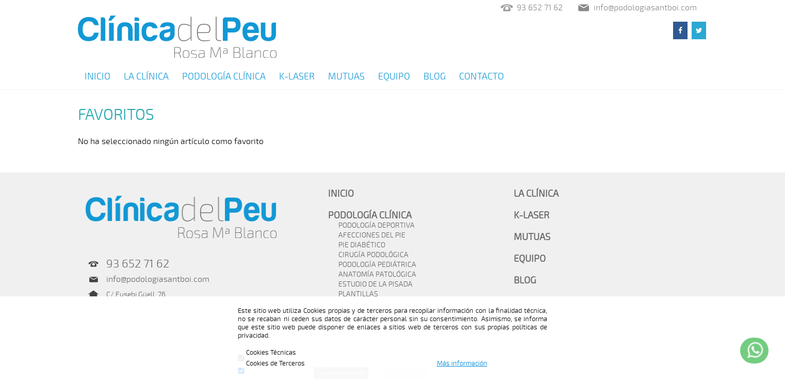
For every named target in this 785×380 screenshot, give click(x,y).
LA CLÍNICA (146, 76)
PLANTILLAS (358, 294)
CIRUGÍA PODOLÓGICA (373, 254)
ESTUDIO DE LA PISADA (375, 284)
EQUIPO (394, 76)
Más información (462, 363)
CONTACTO (481, 76)
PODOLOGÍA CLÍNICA (224, 76)
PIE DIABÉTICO (361, 245)
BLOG (434, 76)
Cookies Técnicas (267, 353)
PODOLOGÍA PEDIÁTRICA (377, 264)
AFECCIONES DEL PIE (371, 235)
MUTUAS (346, 76)
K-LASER (297, 76)
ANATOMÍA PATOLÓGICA (377, 274)
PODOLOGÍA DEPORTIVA (376, 225)
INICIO (97, 76)
